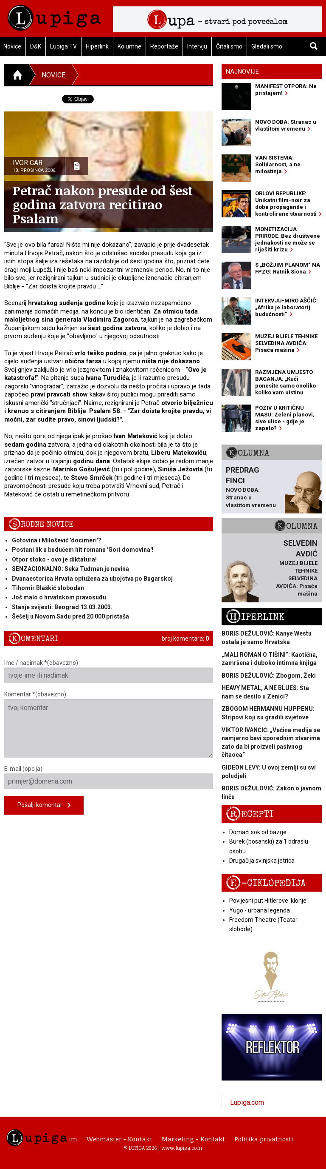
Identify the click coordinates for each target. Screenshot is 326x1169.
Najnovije (242, 71)
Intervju (197, 46)
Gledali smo (266, 46)
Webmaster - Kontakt (119, 1139)
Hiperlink (97, 46)
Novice (53, 75)
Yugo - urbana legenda (259, 910)
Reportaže (164, 46)
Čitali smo (229, 46)
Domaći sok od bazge (258, 832)
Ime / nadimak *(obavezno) (108, 671)
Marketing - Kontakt (193, 1139)
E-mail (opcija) (108, 777)
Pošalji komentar (43, 805)
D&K (35, 46)
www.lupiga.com (181, 1147)
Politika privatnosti (263, 1139)
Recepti (250, 814)
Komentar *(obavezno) (108, 724)
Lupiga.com (247, 1102)
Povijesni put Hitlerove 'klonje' (268, 900)
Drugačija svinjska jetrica (262, 860)
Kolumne (129, 46)
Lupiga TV (63, 46)
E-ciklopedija (266, 883)
